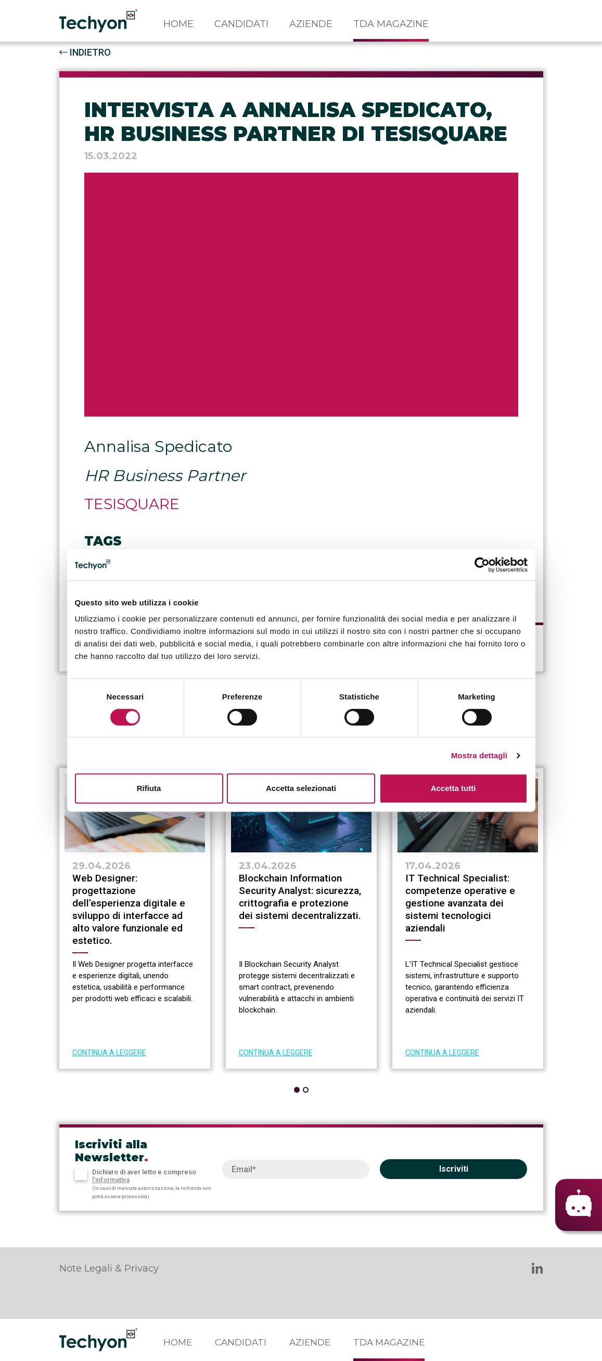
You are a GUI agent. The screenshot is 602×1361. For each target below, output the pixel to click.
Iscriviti (453, 1169)
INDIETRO (85, 52)
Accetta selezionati (301, 788)
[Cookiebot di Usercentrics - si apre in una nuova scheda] (482, 565)
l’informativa (111, 1180)
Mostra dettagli (479, 755)
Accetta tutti (453, 788)
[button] (296, 1089)
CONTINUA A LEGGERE (109, 1052)
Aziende (310, 24)
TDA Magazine (391, 24)
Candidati (241, 24)
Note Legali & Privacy (109, 1268)
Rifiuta (149, 788)
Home (178, 24)
